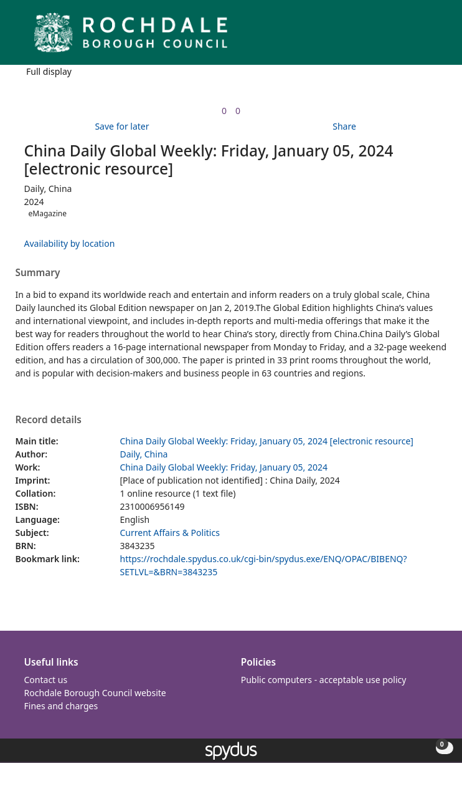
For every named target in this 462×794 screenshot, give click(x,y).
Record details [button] (49, 420)
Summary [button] (38, 273)
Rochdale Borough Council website (95, 693)
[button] (418, 37)
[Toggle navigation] (433, 37)
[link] (224, 111)
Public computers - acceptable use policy (324, 680)
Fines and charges (61, 706)
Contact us (46, 680)
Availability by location (69, 243)
